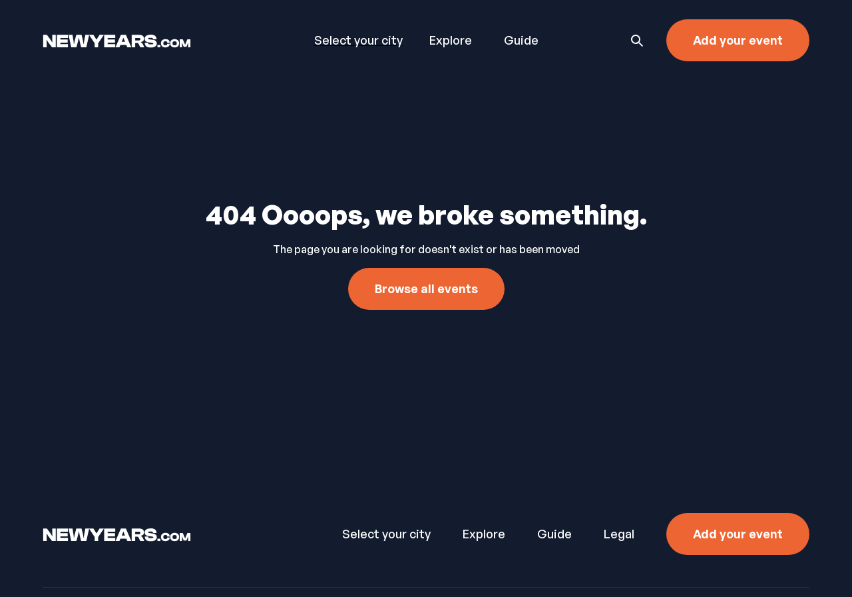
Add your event (738, 40)
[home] (149, 40)
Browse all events (426, 288)
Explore (450, 40)
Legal (619, 533)
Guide (521, 40)
